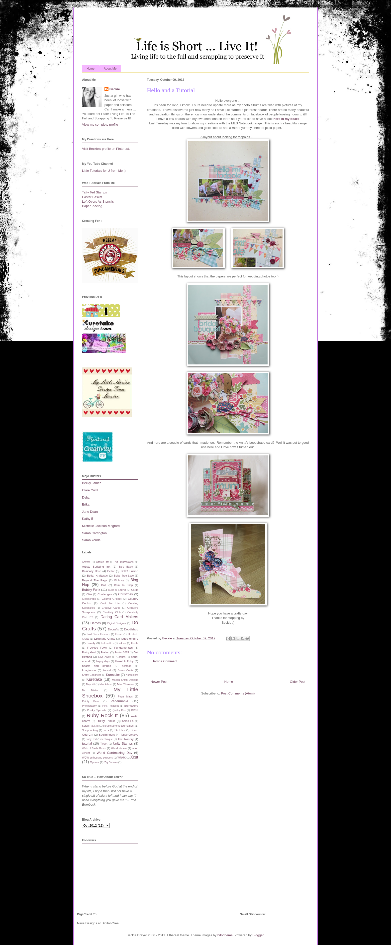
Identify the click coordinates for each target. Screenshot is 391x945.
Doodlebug (131, 629)
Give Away (104, 657)
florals (134, 643)
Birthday (119, 580)
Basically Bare (91, 571)
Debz (86, 497)
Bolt (103, 585)
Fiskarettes (107, 643)
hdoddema (225, 935)
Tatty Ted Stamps (94, 192)
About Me (110, 68)
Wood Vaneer (119, 748)
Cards (134, 590)
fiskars (122, 643)
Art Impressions (124, 562)
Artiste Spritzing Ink (96, 566)
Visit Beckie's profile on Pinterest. (106, 149)
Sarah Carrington (94, 533)
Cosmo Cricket (111, 598)
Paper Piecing (92, 206)
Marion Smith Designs (125, 680)
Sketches (119, 730)
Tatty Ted (91, 739)
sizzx (106, 730)
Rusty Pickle (106, 721)
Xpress (94, 762)
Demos (96, 623)
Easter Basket (92, 197)
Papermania (119, 701)
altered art (102, 562)
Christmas (125, 594)
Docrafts (113, 629)
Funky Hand (89, 652)
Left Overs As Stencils (98, 201)
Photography (89, 705)
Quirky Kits (118, 710)
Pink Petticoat (110, 705)
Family (91, 643)
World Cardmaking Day (114, 753)
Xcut (134, 757)
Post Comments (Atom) (238, 693)
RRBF (134, 710)
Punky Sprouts (96, 710)
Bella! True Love (124, 575)
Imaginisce (89, 670)
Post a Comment (165, 661)
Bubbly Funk (91, 590)
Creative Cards (111, 607)
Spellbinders (107, 734)
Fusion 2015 (121, 652)
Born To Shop (123, 585)
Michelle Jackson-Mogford (101, 526)
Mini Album (105, 684)
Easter (119, 634)
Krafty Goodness (91, 675)
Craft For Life (110, 603)
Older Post (297, 682)
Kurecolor (113, 675)
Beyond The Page (94, 580)
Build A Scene (117, 589)
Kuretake (94, 679)
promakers (131, 705)
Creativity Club (112, 612)
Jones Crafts (125, 670)
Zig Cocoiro (110, 762)
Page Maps (125, 696)
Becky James (91, 483)
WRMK (121, 757)
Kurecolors (132, 675)
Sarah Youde (91, 540)
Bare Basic (126, 566)
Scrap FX (128, 721)
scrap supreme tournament (118, 725)
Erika (86, 504)
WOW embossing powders (97, 757)
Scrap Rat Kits (90, 725)
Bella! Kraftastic (97, 575)
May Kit (90, 684)
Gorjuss (120, 657)
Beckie (114, 89)
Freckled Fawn (97, 647)
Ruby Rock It (102, 715)
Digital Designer (116, 623)
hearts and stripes (96, 665)
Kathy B (88, 518)
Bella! (110, 571)
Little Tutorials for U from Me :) (104, 170)
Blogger (258, 935)
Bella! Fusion (129, 571)
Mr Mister (90, 690)
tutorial (87, 743)
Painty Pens (90, 701)
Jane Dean (90, 512)
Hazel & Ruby (124, 661)
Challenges (105, 594)
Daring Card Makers (119, 617)
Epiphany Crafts (104, 638)
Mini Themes (125, 684)
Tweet (103, 743)
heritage (126, 666)
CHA (89, 594)
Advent (86, 562)
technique (107, 739)
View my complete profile (100, 124)
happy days (103, 661)
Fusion (105, 652)
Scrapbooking (90, 730)
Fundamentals (123, 647)
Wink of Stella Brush (94, 748)
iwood (107, 670)
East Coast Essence (98, 634)
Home (91, 68)
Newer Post (159, 682)
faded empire (129, 638)
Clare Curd (90, 490)
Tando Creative (129, 734)
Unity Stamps (123, 743)
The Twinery (126, 739)
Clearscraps (89, 599)
